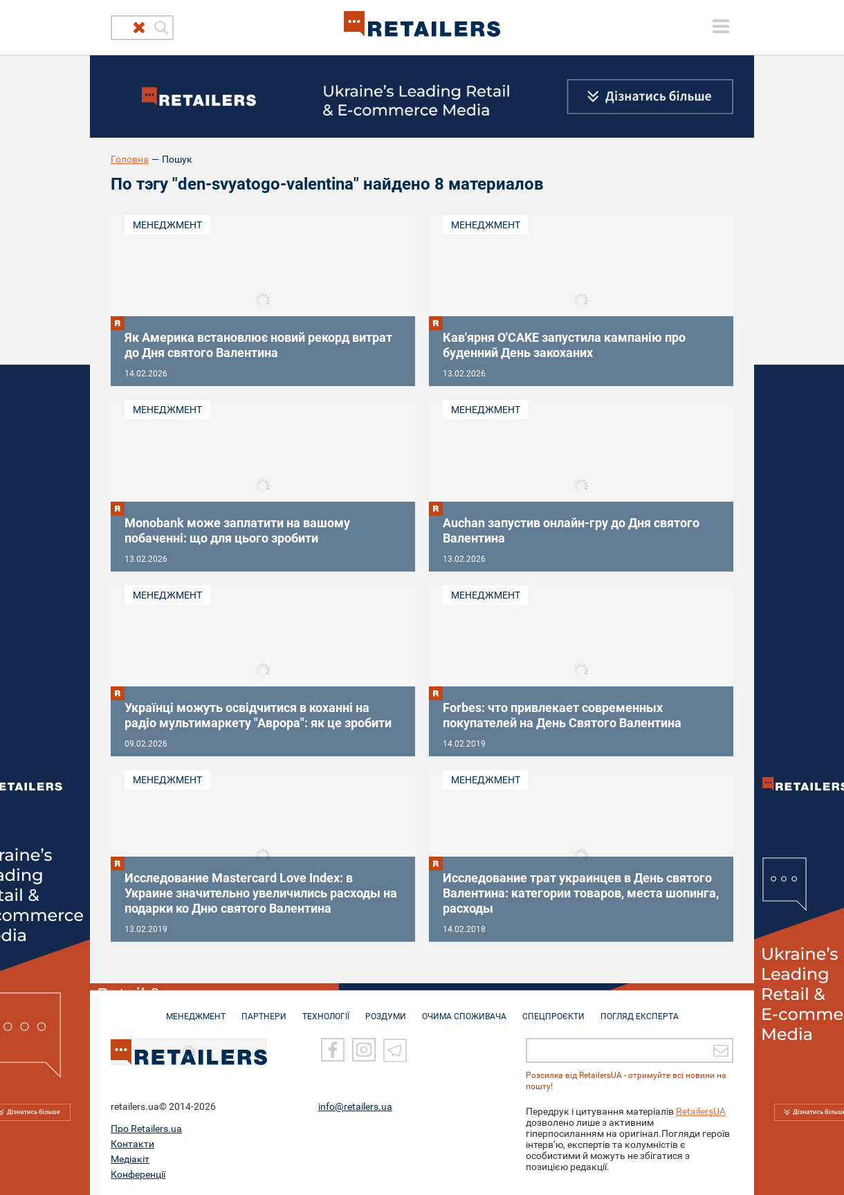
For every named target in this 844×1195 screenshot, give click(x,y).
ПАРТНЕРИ (263, 1009)
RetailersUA (701, 1110)
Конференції (138, 1173)
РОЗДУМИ (385, 1009)
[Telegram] (395, 1049)
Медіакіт (130, 1158)
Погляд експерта (639, 1009)
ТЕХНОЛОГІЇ (325, 1009)
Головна (130, 159)
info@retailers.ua (355, 1105)
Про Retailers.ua (146, 1127)
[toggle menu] (720, 26)
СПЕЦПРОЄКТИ (553, 1009)
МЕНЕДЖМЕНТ (196, 1009)
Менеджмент (167, 224)
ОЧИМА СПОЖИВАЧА (464, 1009)
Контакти (132, 1143)
